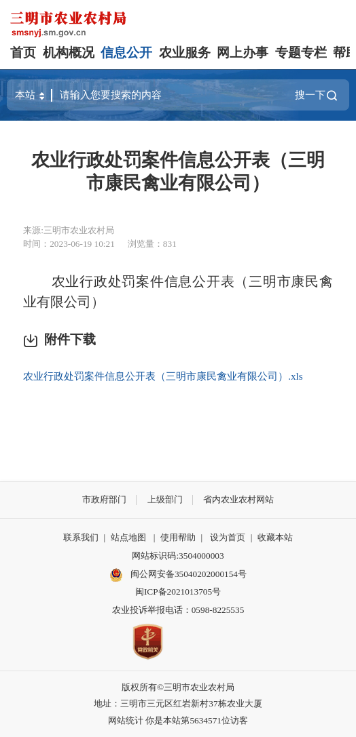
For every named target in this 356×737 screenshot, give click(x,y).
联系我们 (81, 537)
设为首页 (227, 537)
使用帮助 (178, 537)
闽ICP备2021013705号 (178, 591)
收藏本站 (275, 537)
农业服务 (185, 52)
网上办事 (242, 52)
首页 (23, 52)
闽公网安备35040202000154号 (178, 575)
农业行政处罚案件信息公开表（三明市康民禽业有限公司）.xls (163, 376)
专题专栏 (301, 52)
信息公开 (126, 52)
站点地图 (128, 537)
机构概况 (68, 52)
